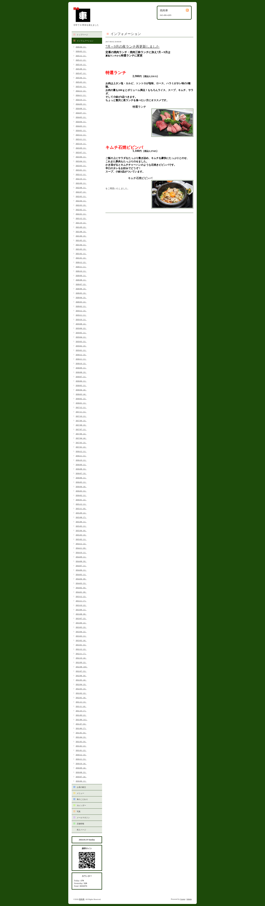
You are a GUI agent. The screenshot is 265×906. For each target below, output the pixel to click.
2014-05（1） (81, 574)
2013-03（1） (81, 636)
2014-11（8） (81, 548)
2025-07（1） (81, 73)
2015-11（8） (81, 508)
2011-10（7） (81, 711)
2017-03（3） (81, 443)
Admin (189, 899)
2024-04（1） (81, 122)
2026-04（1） (81, 47)
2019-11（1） (81, 315)
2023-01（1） (81, 170)
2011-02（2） (81, 746)
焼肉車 (82, 899)
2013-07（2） (81, 618)
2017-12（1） (81, 407)
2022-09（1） (81, 183)
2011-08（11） (81, 719)
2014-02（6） (81, 588)
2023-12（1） (81, 135)
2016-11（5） (81, 456)
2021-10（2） (81, 223)
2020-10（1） (81, 271)
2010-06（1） (81, 781)
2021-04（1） (81, 245)
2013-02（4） (81, 640)
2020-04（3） (81, 297)
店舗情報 (80, 824)
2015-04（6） (81, 530)
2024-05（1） (81, 117)
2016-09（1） (81, 464)
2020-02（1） (81, 306)
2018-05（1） (81, 385)
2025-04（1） (81, 78)
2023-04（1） (81, 161)
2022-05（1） (81, 196)
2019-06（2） (81, 328)
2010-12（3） (81, 755)
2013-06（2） (81, 623)
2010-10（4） (81, 763)
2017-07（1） (81, 429)
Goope (182, 899)
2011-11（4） (81, 706)
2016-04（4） (81, 486)
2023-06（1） (81, 157)
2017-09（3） (81, 421)
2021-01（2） (81, 258)
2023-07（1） (81, 152)
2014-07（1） (81, 566)
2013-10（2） (81, 605)
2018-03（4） (81, 394)
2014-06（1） (81, 570)
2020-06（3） (81, 289)
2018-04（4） (81, 390)
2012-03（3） (81, 689)
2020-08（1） (81, 280)
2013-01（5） (81, 645)
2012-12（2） (81, 649)
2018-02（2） (81, 399)
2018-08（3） (81, 372)
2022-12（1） (81, 174)
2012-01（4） (81, 697)
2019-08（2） (81, 324)
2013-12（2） (81, 596)
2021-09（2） (81, 227)
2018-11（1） (81, 359)
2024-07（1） (81, 113)
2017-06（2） (81, 434)
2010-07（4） (81, 777)
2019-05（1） (81, 333)
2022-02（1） (81, 209)
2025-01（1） (81, 86)
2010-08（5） (81, 772)
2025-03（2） (81, 82)
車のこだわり (82, 799)
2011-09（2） (81, 715)
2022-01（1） (81, 214)
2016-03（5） (81, 491)
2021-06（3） (81, 236)
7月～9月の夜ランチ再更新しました (132, 46)
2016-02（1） (81, 495)
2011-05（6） (81, 733)
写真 (78, 811)
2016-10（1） (81, 460)
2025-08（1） (81, 69)
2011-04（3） (81, 737)
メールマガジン (83, 818)
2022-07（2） (81, 192)
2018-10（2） (81, 363)
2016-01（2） (81, 500)
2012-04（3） (81, 684)
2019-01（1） (81, 350)
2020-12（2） (81, 262)
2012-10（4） (81, 658)
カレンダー (81, 805)
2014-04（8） (81, 579)
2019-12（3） (81, 311)
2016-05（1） (81, 482)
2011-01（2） (81, 750)
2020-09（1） (81, 275)
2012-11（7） (81, 654)
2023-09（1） (81, 148)
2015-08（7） (81, 517)
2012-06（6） (81, 676)
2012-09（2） (81, 662)
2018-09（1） (81, 368)
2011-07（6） (81, 724)
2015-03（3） (81, 535)
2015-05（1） (81, 526)
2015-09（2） (81, 513)
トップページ (82, 35)
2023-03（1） (81, 166)
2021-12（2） (81, 218)
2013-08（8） (81, 614)
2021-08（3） (81, 231)
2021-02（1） (81, 253)
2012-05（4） (81, 680)
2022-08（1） (81, 188)
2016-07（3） (81, 473)
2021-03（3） (81, 249)
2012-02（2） (81, 693)
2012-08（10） (82, 667)
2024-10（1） (81, 100)
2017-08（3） (81, 425)
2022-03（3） (81, 205)
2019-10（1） (81, 319)
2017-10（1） (81, 416)
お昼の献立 (81, 787)
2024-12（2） (81, 91)
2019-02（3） (81, 346)
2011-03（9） (81, 741)
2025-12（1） (81, 56)
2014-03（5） (81, 583)
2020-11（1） (81, 267)
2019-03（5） (81, 341)
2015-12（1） (81, 504)
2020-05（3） (81, 293)
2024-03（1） (81, 126)
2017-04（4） (81, 438)
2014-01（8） (81, 592)
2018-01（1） (81, 403)
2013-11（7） (81, 601)
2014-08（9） (81, 561)
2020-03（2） (81, 302)
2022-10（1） (81, 179)
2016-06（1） (81, 478)
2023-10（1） (81, 144)
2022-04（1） (81, 201)
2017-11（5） (81, 412)
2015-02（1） (81, 539)
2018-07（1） (81, 377)
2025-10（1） (81, 64)
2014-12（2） (81, 544)
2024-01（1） (81, 130)
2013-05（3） (81, 627)
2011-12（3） (81, 702)
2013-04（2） (81, 632)
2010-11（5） (81, 759)
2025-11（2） (81, 60)
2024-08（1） (81, 108)
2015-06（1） (81, 522)
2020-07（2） (81, 284)
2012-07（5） (81, 671)
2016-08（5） (81, 469)
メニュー (80, 793)
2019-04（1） (81, 337)
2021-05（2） (81, 240)
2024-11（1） (81, 95)
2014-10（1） (81, 552)
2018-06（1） (81, 381)
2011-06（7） (81, 728)
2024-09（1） (81, 104)
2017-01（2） (81, 447)
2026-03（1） (81, 51)
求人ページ (81, 830)
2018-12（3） (81, 355)
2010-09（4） (81, 768)
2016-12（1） (81, 451)
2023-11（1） (81, 139)
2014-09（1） (81, 557)
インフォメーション (85, 41)
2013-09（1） (81, 610)
